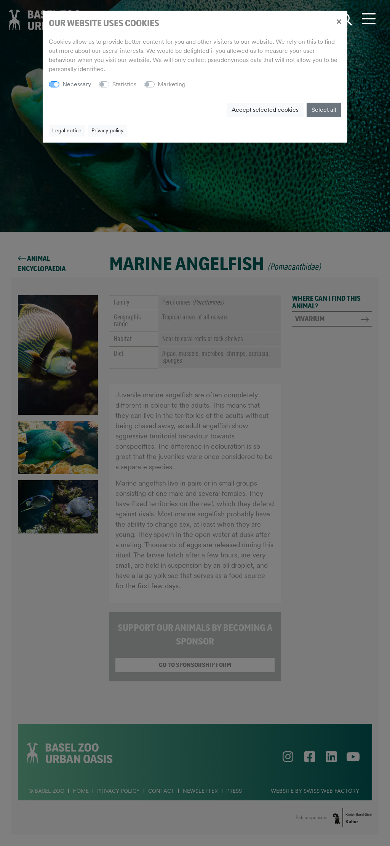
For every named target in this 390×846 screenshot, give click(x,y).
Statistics (124, 84)
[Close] (338, 21)
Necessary (76, 84)
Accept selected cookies (265, 109)
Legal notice (67, 130)
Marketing (171, 84)
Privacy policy (107, 130)
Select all (324, 109)
